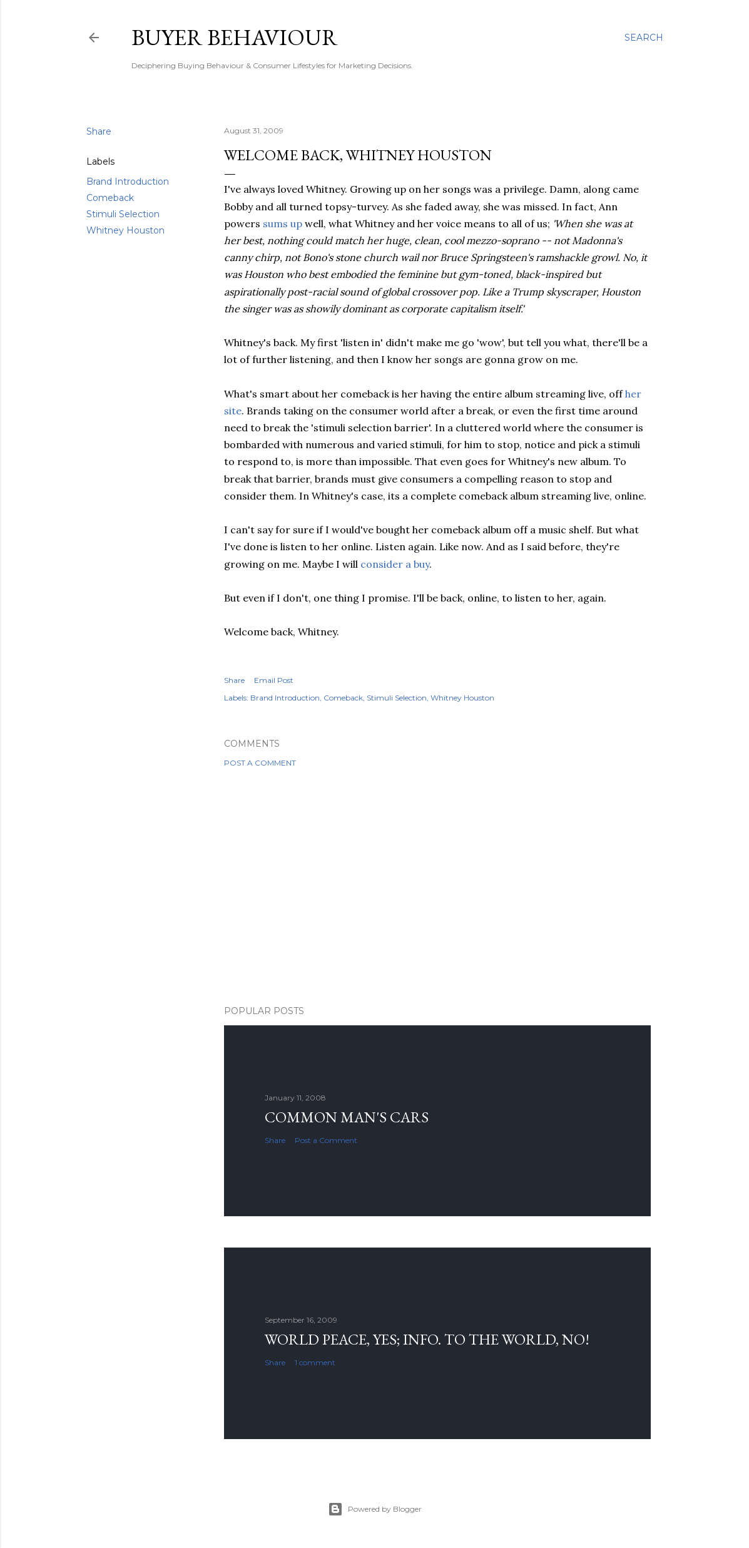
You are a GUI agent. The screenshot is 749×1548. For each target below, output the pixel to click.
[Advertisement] (437, 886)
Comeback (110, 197)
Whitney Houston (125, 230)
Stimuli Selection (123, 214)
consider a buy (394, 564)
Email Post (273, 680)
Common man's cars (347, 1117)
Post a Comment (260, 762)
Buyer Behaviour (234, 37)
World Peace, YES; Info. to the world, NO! (427, 1339)
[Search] (643, 38)
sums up (282, 223)
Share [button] (98, 131)
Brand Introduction (127, 181)
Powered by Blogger (375, 1509)
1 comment (315, 1362)
